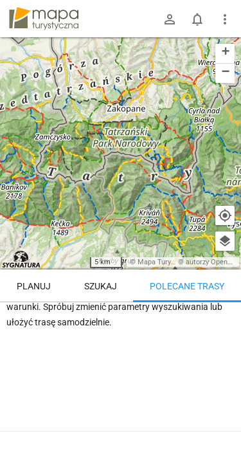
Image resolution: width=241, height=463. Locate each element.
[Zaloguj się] (169, 19)
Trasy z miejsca (121, 320)
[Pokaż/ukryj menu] (225, 19)
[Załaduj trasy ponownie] (218, 322)
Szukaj (100, 286)
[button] (225, 54)
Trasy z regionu (46, 320)
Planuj (34, 286)
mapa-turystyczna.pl (43, 18)
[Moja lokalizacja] (225, 215)
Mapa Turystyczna (166, 262)
